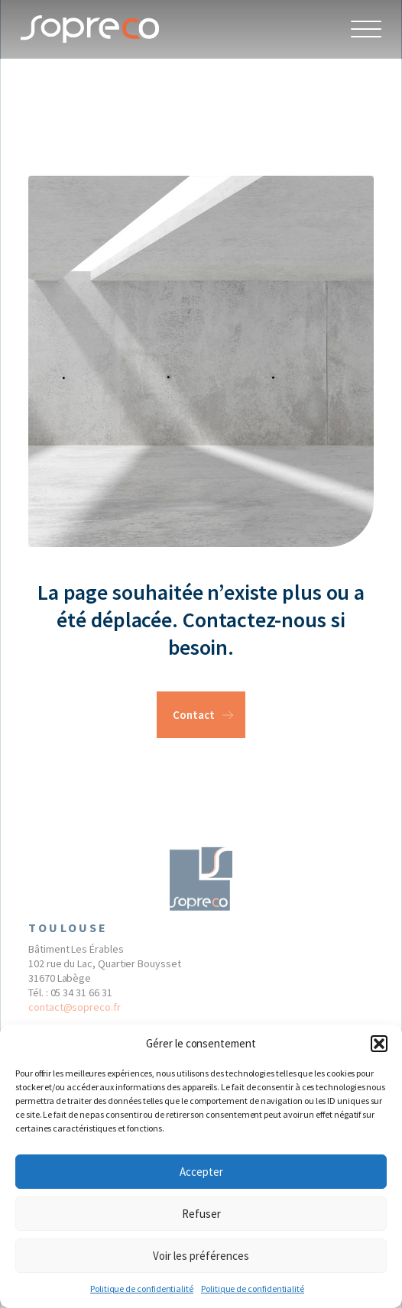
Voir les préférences (201, 1255)
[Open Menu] (366, 29)
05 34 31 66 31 (81, 995)
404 (56, 90)
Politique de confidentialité (141, 1288)
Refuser (201, 1213)
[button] (379, 1043)
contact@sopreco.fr (74, 1010)
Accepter (201, 1171)
